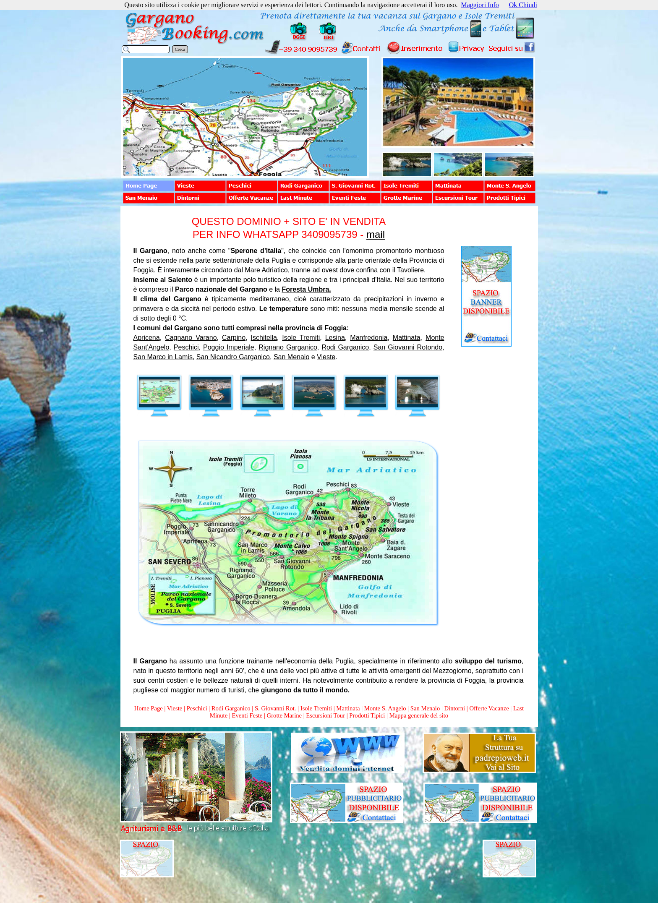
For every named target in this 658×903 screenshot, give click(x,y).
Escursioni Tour (325, 715)
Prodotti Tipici (367, 715)
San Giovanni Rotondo (407, 347)
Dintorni (454, 708)
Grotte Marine (284, 715)
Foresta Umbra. (306, 289)
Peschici (186, 347)
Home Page (148, 708)
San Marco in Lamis (163, 356)
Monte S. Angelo (385, 708)
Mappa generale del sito (418, 715)
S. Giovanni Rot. (275, 708)
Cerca (180, 49)
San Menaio (291, 356)
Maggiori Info (480, 4)
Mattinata (406, 337)
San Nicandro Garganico (233, 356)
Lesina (335, 337)
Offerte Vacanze (489, 708)
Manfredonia (368, 337)
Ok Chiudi (523, 4)
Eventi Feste (248, 715)
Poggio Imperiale (228, 347)
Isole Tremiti (301, 337)
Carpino (233, 337)
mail (375, 234)
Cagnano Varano (191, 337)
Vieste (326, 356)
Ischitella (264, 337)
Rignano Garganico (287, 347)
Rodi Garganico (345, 347)
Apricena (146, 337)
